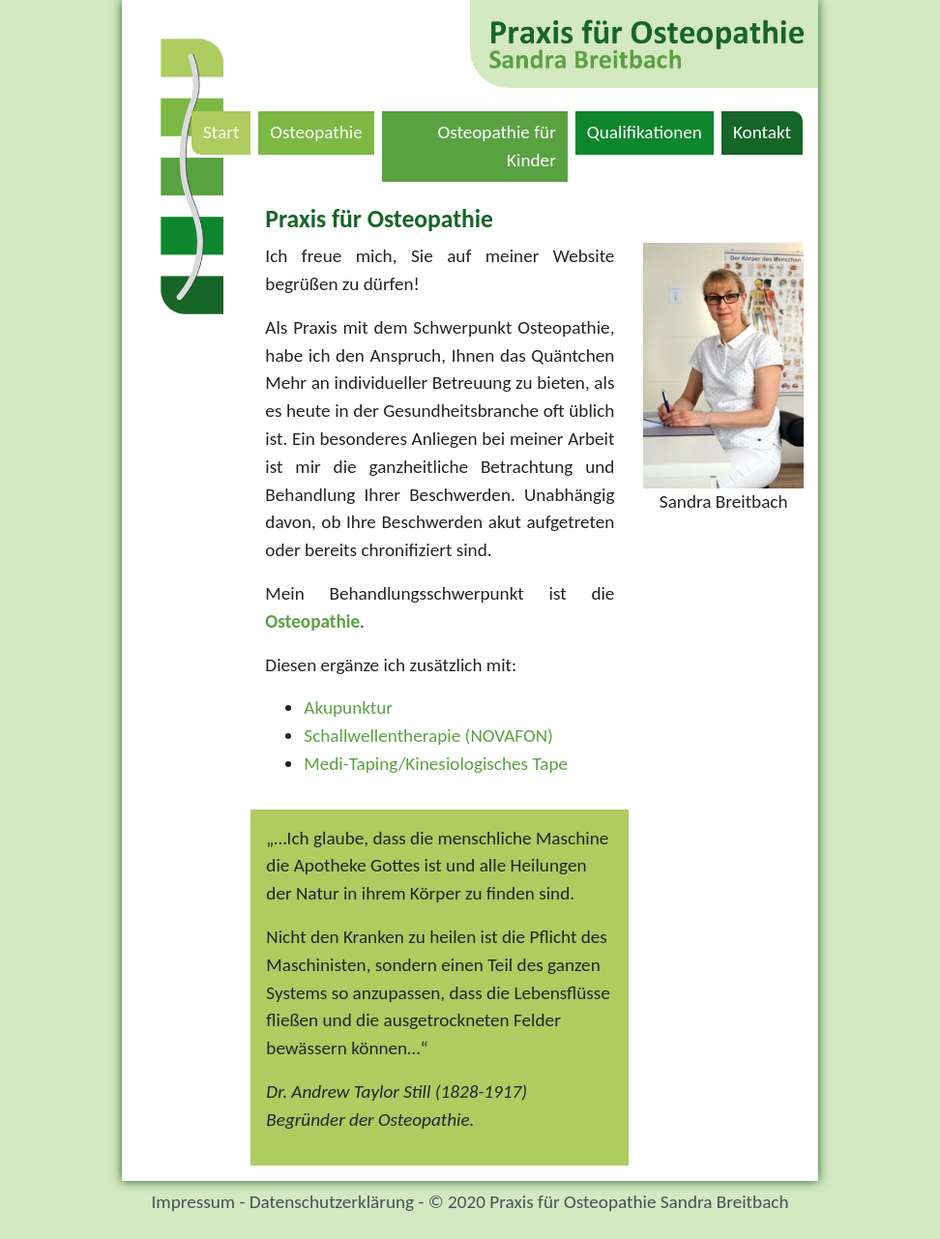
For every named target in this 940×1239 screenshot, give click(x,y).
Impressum (193, 1202)
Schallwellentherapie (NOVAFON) (428, 735)
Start (226, 130)
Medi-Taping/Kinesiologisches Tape (436, 763)
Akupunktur (348, 707)
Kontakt (768, 130)
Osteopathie (321, 130)
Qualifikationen (650, 130)
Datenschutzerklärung (332, 1202)
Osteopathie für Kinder (502, 146)
